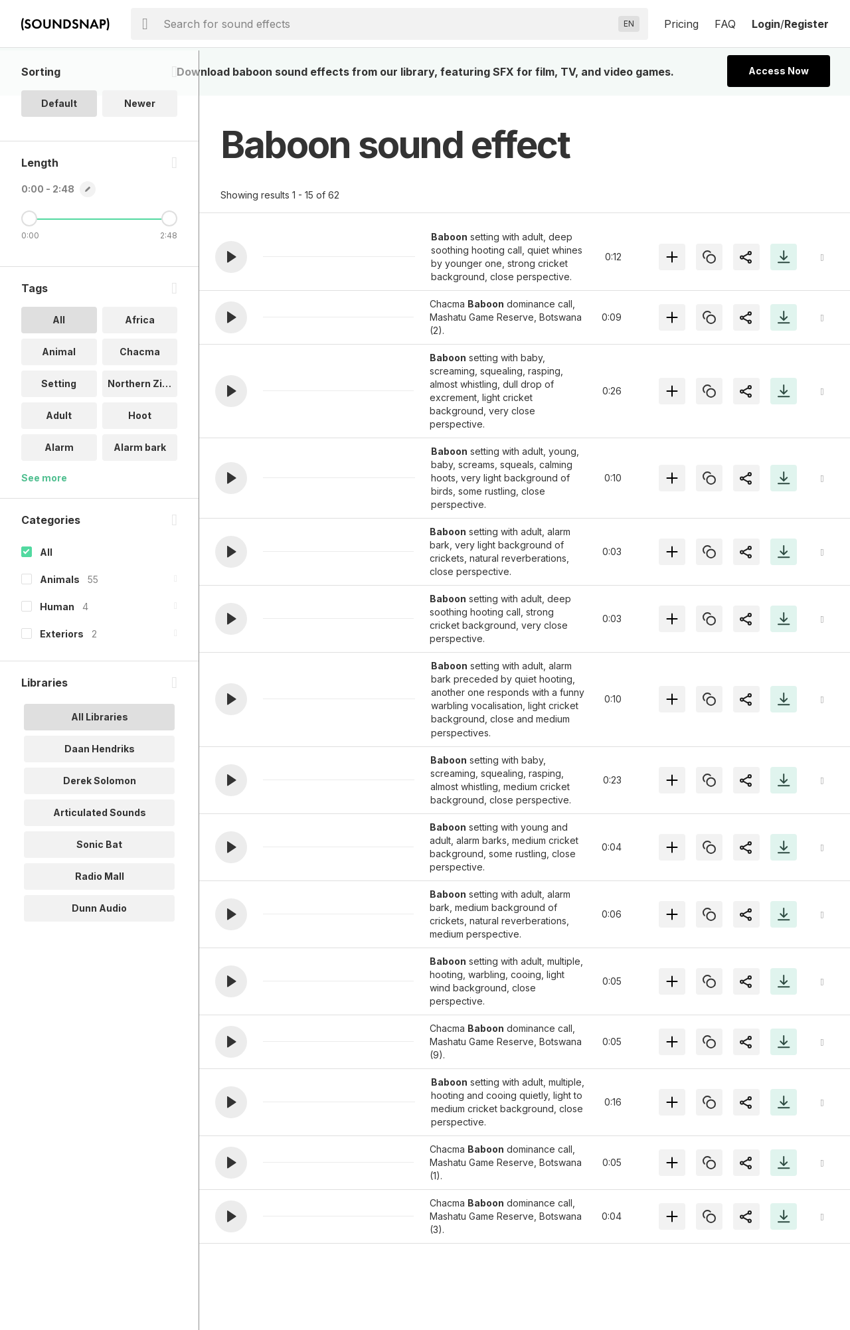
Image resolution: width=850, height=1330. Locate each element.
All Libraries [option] (99, 762)
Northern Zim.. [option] (142, 428)
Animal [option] (59, 396)
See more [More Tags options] (44, 523)
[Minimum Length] (29, 264)
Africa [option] (140, 365)
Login (766, 24)
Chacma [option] (140, 396)
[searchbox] (388, 24)
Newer (139, 148)
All (46, 597)
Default (59, 148)
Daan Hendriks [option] (99, 793)
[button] (231, 257)
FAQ (725, 24)
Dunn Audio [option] (99, 953)
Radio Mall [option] (99, 921)
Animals (60, 624)
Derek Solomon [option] (99, 825)
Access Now (778, 70)
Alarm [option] (59, 492)
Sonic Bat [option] (99, 889)
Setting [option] (58, 428)
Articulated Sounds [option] (99, 857)
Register (806, 24)
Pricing (681, 24)
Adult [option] (59, 460)
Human (57, 651)
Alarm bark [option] (140, 492)
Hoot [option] (139, 460)
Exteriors (62, 679)
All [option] (58, 365)
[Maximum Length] (169, 264)
